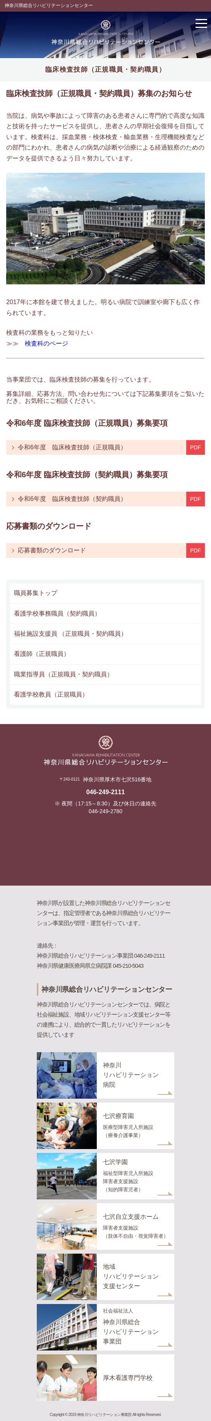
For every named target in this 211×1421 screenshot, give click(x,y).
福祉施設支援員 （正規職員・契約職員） (70, 633)
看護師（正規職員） (42, 653)
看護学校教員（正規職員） (51, 694)
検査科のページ (46, 343)
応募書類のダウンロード (52, 550)
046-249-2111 (105, 792)
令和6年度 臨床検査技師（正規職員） (75, 447)
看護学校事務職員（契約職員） (57, 613)
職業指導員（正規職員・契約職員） (63, 674)
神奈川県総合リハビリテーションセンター (49, 5)
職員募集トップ (35, 593)
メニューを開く (201, 23)
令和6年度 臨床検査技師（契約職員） (75, 498)
